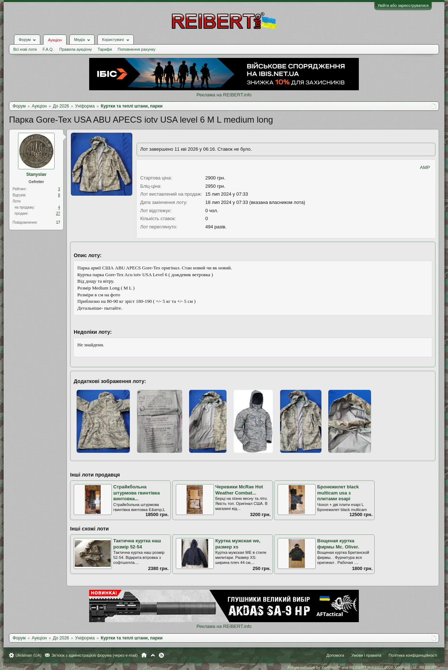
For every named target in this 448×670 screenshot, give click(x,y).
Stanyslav (36, 174)
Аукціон (54, 40)
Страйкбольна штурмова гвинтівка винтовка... (136, 492)
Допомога (335, 655)
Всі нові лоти (25, 49)
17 (58, 222)
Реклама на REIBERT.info (223, 94)
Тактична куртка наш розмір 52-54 (137, 544)
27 (58, 213)
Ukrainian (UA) (28, 655)
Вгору (152, 655)
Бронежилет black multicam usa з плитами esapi (338, 492)
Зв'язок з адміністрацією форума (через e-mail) (94, 655)
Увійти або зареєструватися (403, 5)
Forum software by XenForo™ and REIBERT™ (362, 667)
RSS (161, 655)
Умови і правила (366, 655)
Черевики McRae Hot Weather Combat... (239, 490)
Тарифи (105, 49)
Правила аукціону (75, 49)
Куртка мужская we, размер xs (237, 544)
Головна (144, 655)
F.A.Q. (48, 49)
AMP (425, 167)
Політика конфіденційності (413, 655)
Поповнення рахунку (136, 49)
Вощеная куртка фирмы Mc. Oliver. (338, 544)
